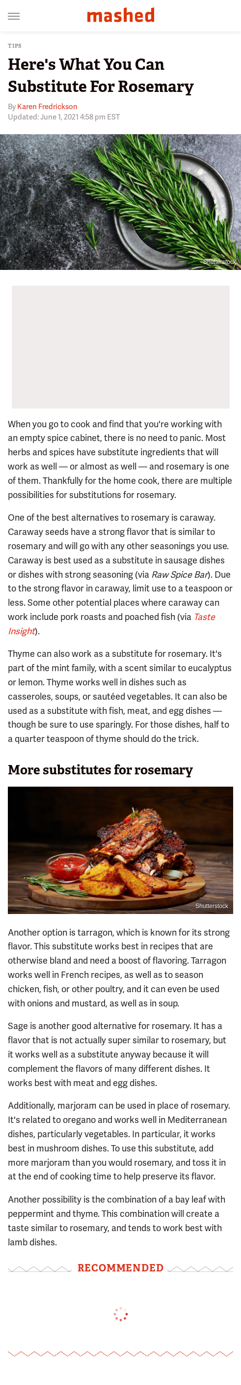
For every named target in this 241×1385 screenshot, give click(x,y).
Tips (15, 46)
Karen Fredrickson (47, 107)
